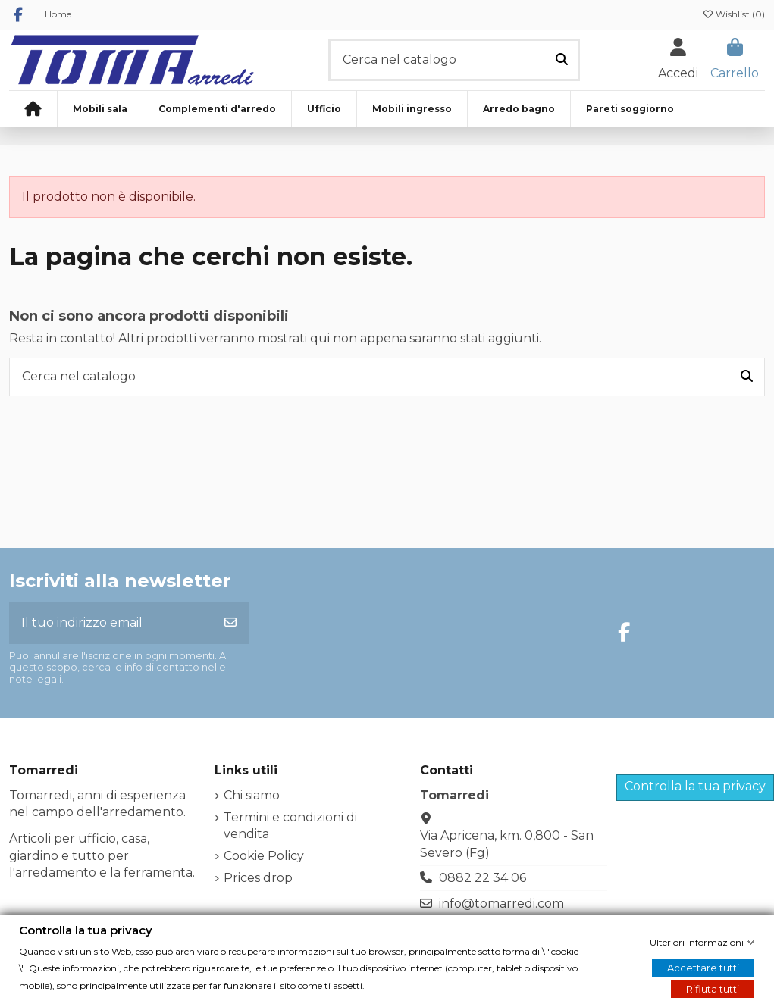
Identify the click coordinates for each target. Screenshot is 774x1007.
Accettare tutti (703, 968)
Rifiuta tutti (712, 989)
